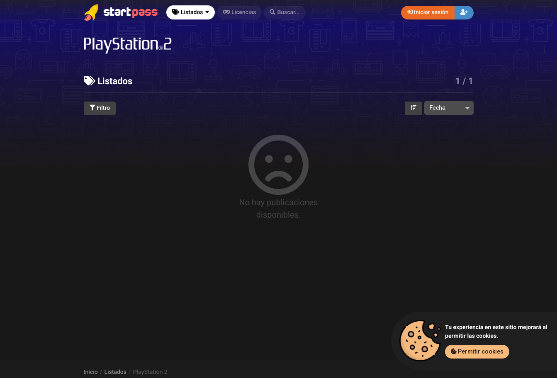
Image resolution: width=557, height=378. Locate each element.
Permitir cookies (477, 351)
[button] (284, 12)
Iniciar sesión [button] (428, 12)
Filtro (100, 108)
